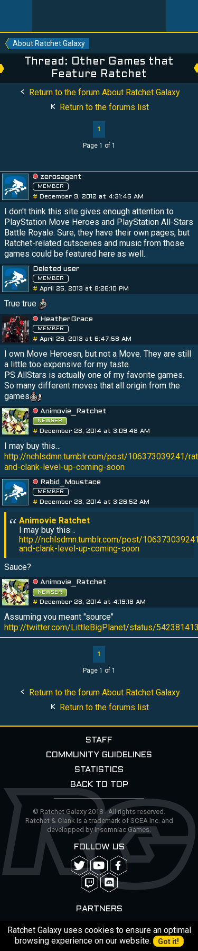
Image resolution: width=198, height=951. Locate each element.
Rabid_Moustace (70, 482)
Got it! (168, 941)
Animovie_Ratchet (73, 411)
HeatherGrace (66, 319)
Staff (99, 740)
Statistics (99, 770)
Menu (16, 16)
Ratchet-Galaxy (99, 16)
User (182, 16)
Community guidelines (99, 755)
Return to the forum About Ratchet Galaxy (99, 92)
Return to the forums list (99, 107)
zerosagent (61, 177)
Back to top (99, 785)
